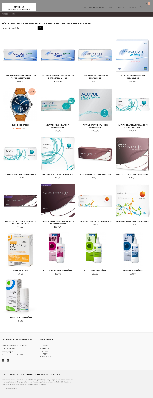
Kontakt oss (46, 356)
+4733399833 (12, 349)
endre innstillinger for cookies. (37, 384)
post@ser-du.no (12, 352)
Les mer (22, 384)
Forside (45, 346)
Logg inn (45, 354)
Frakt (4, 374)
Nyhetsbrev (55, 374)
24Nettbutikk (13, 388)
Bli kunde (45, 348)
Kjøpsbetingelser (16, 374)
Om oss (45, 351)
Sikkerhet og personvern (37, 374)
